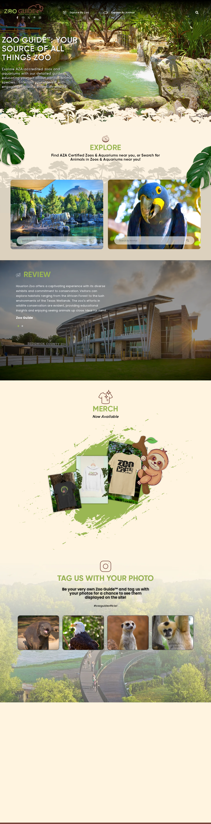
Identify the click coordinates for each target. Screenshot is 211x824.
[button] (197, 12)
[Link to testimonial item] (18, 326)
